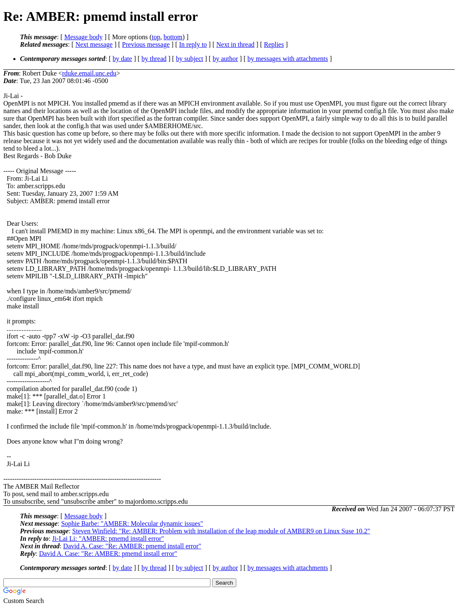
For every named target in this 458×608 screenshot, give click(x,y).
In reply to (193, 44)
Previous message (146, 44)
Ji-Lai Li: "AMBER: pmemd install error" (108, 538)
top (156, 36)
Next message (94, 44)
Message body (83, 36)
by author (225, 58)
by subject (189, 58)
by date (122, 58)
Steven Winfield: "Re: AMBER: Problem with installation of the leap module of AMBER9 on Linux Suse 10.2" (221, 531)
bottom (172, 36)
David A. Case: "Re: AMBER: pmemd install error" (132, 546)
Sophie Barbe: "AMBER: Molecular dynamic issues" (132, 523)
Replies (274, 44)
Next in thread (235, 44)
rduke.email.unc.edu (89, 73)
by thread (154, 58)
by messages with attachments (288, 58)
